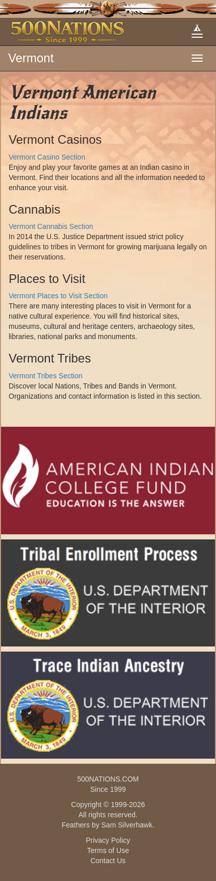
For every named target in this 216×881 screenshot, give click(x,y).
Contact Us (107, 861)
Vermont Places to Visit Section (58, 296)
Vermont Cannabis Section (51, 226)
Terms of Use (108, 850)
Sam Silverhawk (126, 825)
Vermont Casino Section (47, 157)
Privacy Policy (108, 840)
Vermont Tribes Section (46, 376)
